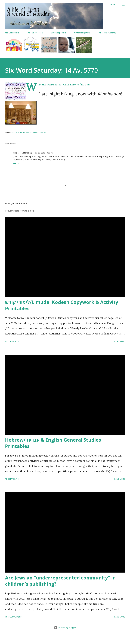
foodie (21, 132)
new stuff (38, 132)
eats (14, 132)
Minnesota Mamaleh (22, 153)
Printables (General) (107, 32)
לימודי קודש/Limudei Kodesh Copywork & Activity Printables (61, 305)
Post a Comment (13, 617)
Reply (16, 163)
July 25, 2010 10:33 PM (44, 153)
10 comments (11, 479)
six (45, 132)
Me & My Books (12, 32)
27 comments (11, 341)
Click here (69, 84)
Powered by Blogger (65, 627)
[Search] (112, 4)
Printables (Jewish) (82, 32)
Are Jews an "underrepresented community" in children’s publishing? (60, 581)
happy (29, 132)
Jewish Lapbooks (58, 32)
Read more (119, 341)
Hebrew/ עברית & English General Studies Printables (53, 443)
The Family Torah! (35, 32)
